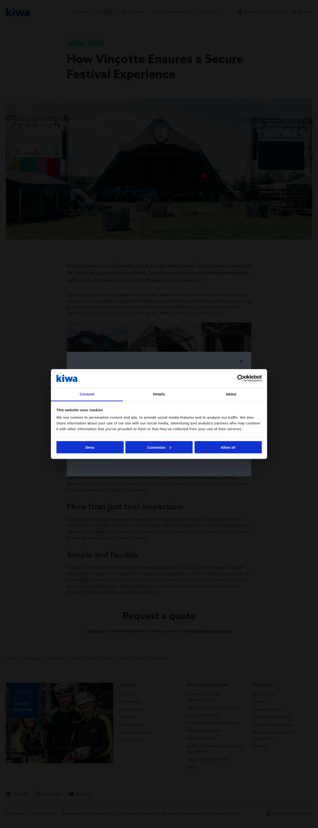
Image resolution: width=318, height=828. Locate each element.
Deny (90, 447)
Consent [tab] (87, 394)
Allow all (228, 447)
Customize (159, 447)
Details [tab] (159, 394)
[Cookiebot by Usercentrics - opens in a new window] (241, 378)
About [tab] (231, 394)
